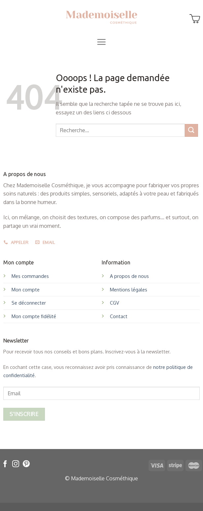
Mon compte (26, 289)
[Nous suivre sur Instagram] (15, 464)
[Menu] (101, 42)
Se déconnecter (29, 303)
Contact (118, 316)
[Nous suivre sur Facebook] (5, 464)
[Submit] (191, 130)
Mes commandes (30, 276)
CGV (114, 303)
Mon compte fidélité (34, 316)
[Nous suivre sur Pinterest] (26, 464)
